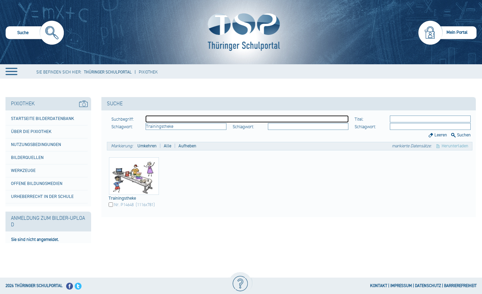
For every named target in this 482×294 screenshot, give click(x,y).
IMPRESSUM (401, 286)
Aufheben (187, 146)
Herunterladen (455, 146)
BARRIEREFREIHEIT (460, 286)
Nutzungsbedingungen (36, 144)
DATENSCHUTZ (428, 286)
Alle (167, 146)
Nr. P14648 (124, 205)
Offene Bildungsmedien (36, 183)
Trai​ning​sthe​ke (122, 198)
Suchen (464, 135)
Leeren (440, 135)
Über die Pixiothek (31, 131)
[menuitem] (34, 34)
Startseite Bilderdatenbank (42, 118)
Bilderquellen (27, 157)
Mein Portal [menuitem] (457, 32)
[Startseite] (242, 32)
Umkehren (147, 146)
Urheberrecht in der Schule (42, 196)
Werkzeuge (23, 170)
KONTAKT (378, 286)
